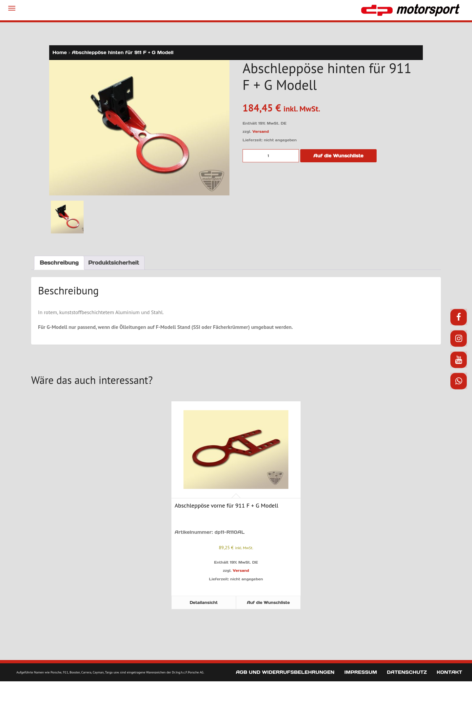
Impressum (360, 672)
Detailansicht (204, 602)
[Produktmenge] (271, 155)
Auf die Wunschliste (338, 156)
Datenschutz (407, 672)
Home (59, 52)
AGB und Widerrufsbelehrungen (285, 672)
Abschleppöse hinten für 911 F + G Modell (122, 52)
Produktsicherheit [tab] (113, 262)
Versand (260, 131)
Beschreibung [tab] (59, 262)
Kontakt (449, 672)
